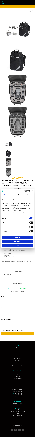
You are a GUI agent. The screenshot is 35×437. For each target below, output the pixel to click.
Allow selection (17, 241)
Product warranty (17, 360)
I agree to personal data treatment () (13, 330)
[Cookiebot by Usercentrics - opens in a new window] (23, 191)
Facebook (12, 430)
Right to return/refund (17, 362)
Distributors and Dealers (17, 378)
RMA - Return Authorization (17, 365)
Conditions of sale (17, 355)
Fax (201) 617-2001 (17, 395)
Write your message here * (17, 323)
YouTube (15, 430)
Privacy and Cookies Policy (17, 363)
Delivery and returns (17, 358)
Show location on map (17, 418)
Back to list (30, 11)
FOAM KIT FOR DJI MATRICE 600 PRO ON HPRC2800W (32, 11)
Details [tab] (17, 194)
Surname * (17, 303)
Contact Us (17, 376)
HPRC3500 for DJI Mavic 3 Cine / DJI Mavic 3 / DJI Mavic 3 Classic (27, 11)
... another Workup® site (17, 432)
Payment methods (17, 356)
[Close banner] (32, 190)
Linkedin (23, 430)
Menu (33, 1)
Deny (17, 245)
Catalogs (17, 372)
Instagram (19, 430)
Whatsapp (24, 288)
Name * (17, 298)
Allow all (17, 237)
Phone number (17, 309)
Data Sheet (9, 274)
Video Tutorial (17, 374)
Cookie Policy (17, 426)
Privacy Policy (22, 330)
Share (3, 10)
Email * (17, 315)
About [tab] (28, 194)
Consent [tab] (6, 194)
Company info (24, 426)
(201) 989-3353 (13, 288)
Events (17, 347)
